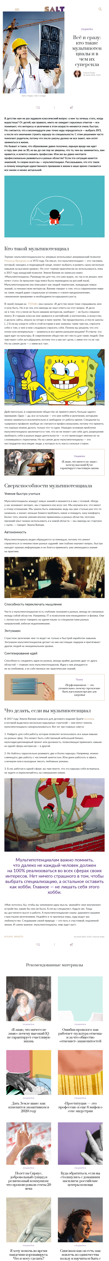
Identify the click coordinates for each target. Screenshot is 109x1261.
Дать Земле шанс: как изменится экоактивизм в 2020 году (28, 1107)
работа (19, 937)
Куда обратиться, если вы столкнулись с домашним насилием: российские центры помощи (80, 1179)
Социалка (87, 29)
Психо (79, 679)
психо (9, 937)
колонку (89, 719)
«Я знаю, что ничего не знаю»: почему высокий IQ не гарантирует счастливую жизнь (28, 1035)
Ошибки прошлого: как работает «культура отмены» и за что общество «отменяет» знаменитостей (80, 1035)
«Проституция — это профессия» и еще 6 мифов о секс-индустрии (80, 1107)
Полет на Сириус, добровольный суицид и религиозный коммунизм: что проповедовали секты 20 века (28, 1181)
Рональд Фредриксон (17, 261)
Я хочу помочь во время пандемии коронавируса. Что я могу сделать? (28, 1255)
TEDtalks (33, 304)
